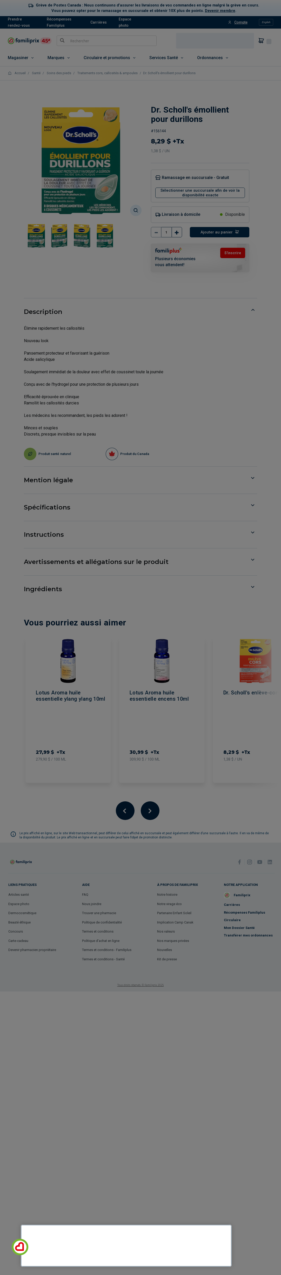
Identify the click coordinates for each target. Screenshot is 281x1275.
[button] (20, 1247)
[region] (126, 1246)
